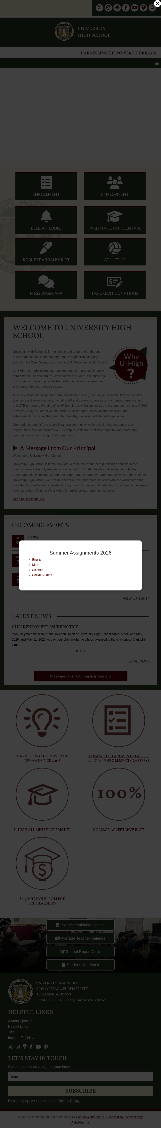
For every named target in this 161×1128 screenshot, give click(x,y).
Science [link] (37, 570)
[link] (157, 3)
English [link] (37, 559)
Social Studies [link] (42, 575)
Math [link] (35, 564)
